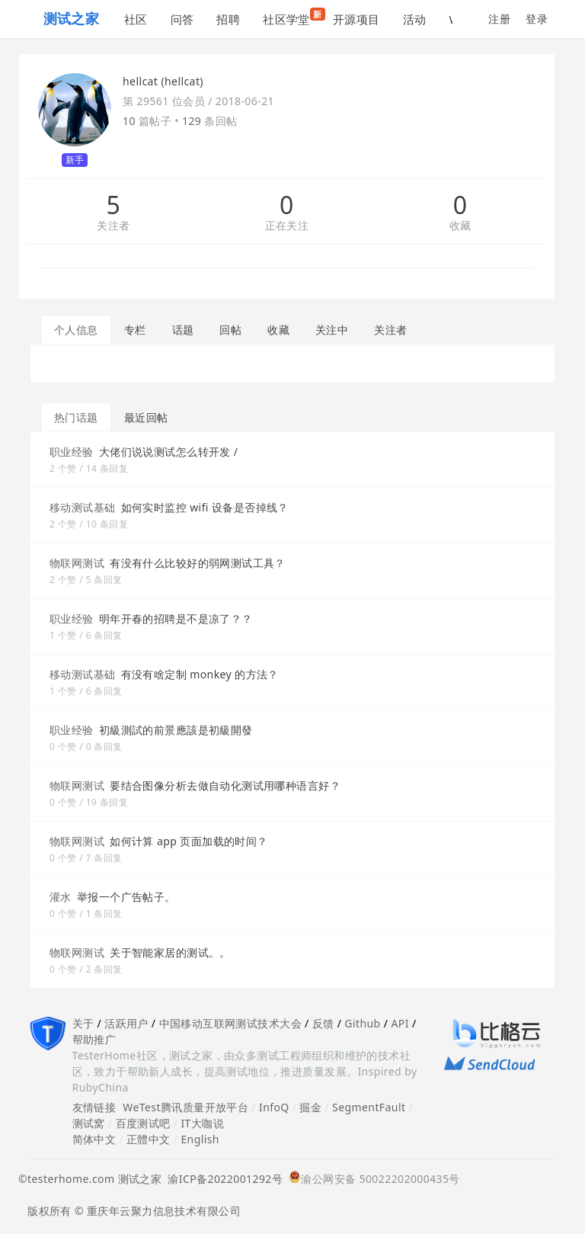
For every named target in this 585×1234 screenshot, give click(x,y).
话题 (183, 329)
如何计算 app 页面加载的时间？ (189, 841)
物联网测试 (77, 563)
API (399, 1023)
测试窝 (88, 1123)
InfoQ (274, 1107)
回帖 (230, 329)
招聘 (228, 19)
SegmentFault (368, 1107)
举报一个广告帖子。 (126, 896)
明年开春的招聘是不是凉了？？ (176, 618)
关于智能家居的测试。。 (170, 952)
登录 (537, 18)
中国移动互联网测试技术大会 (230, 1023)
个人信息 (76, 329)
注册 (499, 18)
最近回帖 (146, 417)
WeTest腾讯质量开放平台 (185, 1107)
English (200, 1139)
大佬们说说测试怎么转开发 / (168, 451)
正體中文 (148, 1139)
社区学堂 (292, 17)
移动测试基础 (83, 507)
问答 (182, 19)
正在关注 (287, 226)
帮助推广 (94, 1039)
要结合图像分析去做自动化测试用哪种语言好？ (225, 785)
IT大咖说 (202, 1123)
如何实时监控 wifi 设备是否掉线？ (205, 507)
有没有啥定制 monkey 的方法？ (200, 674)
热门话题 (76, 417)
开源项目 (356, 19)
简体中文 (94, 1139)
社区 (136, 19)
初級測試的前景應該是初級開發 (176, 730)
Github (362, 1023)
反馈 (323, 1023)
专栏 (135, 329)
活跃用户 (126, 1023)
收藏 (460, 226)
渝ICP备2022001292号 (222, 1178)
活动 (415, 19)
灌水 (61, 896)
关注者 (113, 226)
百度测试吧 (143, 1123)
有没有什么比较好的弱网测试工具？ (198, 563)
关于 (83, 1023)
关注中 (331, 329)
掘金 (310, 1107)
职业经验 (72, 451)
